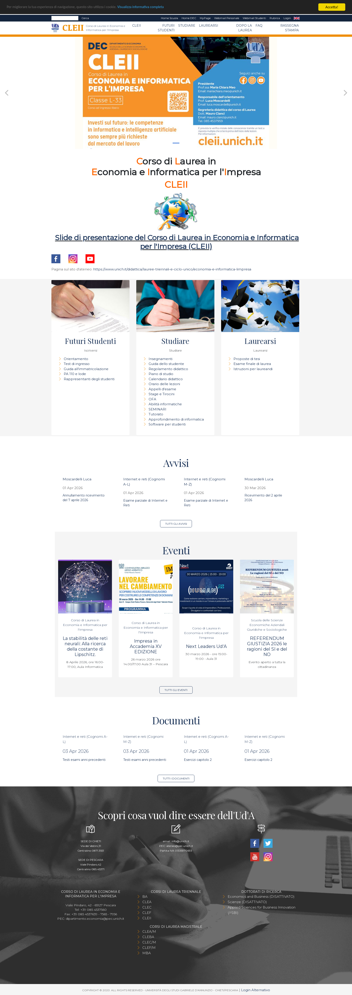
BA (144, 896)
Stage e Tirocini (161, 394)
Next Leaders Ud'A (206, 646)
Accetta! (332, 7)
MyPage (205, 18)
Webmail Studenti (254, 18)
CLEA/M (149, 931)
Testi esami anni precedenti (84, 760)
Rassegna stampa (289, 28)
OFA (152, 399)
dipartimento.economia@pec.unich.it (95, 919)
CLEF (146, 913)
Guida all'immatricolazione (86, 369)
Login (287, 18)
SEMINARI (157, 409)
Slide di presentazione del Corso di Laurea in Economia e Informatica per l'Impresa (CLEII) (177, 241)
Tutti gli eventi (176, 690)
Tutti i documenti (176, 778)
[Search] (64, 18)
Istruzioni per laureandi (253, 369)
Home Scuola (169, 18)
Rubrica (275, 18)
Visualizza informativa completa (147, 7)
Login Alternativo (255, 990)
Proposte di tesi (246, 359)
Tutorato (156, 414)
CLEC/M (149, 942)
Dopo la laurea (244, 28)
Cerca (85, 18)
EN (297, 18)
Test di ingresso (77, 364)
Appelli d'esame (162, 389)
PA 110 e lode (75, 374)
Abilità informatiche (165, 404)
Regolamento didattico (168, 369)
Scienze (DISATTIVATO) (247, 902)
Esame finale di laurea (252, 364)
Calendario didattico (166, 379)
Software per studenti (167, 424)
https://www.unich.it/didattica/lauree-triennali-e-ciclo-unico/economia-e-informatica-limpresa (172, 269)
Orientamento (76, 359)
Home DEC (189, 18)
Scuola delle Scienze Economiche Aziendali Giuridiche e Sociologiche (267, 625)
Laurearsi (208, 26)
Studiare (186, 26)
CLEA (147, 902)
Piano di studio (161, 374)
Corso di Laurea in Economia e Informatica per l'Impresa (85, 625)
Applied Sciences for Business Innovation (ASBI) (261, 910)
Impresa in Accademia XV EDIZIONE (146, 646)
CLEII (136, 26)
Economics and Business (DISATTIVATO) (261, 896)
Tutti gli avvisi (176, 523)
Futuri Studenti (166, 28)
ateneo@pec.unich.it (179, 846)
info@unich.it (180, 841)
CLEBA (148, 937)
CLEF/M (149, 947)
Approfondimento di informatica (176, 419)
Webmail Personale (226, 18)
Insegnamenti (160, 359)
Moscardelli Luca (77, 479)
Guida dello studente (166, 364)
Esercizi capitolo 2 (198, 760)
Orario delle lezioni (164, 384)
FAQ (258, 26)
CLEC (147, 907)
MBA (146, 953)
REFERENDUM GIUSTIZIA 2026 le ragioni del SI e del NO (267, 646)
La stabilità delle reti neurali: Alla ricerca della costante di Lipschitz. (85, 646)
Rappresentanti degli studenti (89, 379)
